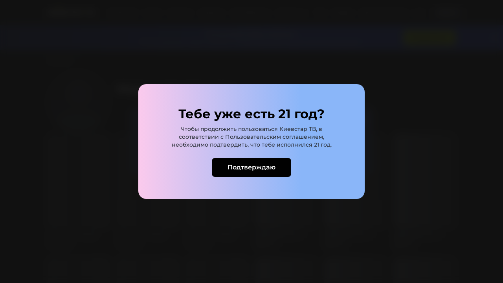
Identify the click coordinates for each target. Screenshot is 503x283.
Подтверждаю (251, 167)
